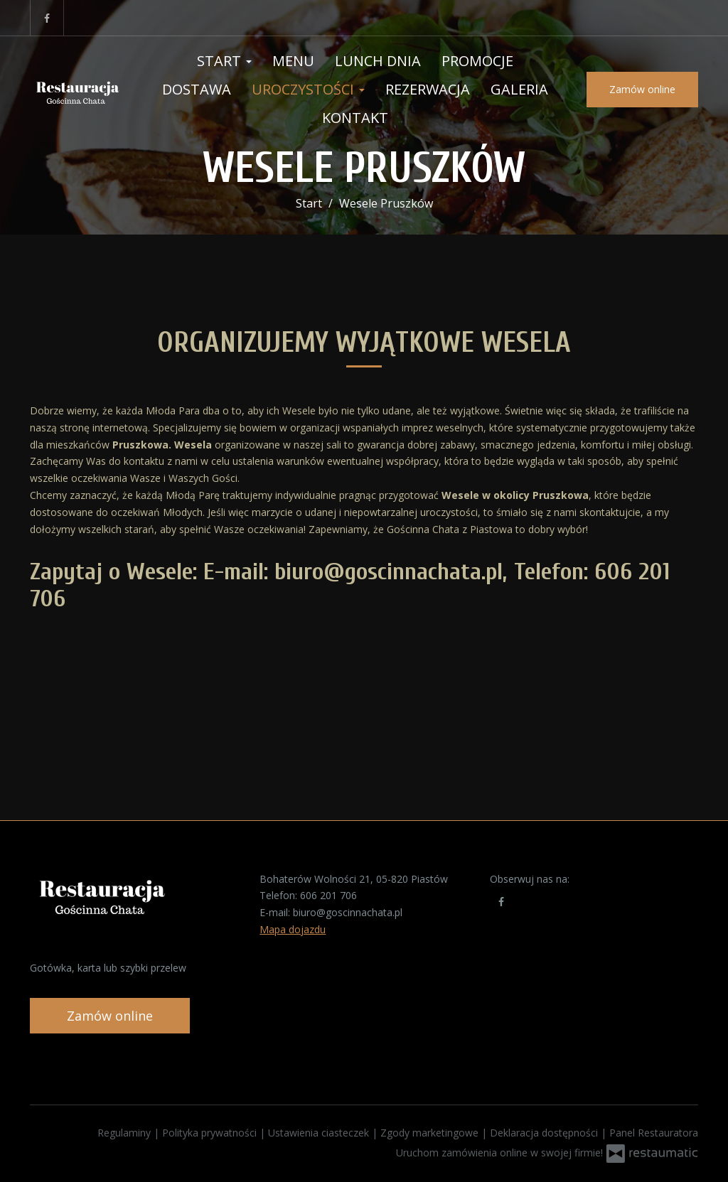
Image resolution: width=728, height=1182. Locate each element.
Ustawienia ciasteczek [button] (320, 1132)
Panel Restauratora (653, 1132)
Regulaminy (125, 1132)
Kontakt (355, 117)
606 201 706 (328, 895)
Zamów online (642, 89)
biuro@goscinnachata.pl (347, 912)
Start (224, 60)
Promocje (477, 60)
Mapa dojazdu (292, 929)
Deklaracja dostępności (545, 1132)
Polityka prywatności (210, 1132)
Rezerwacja (427, 89)
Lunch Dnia (378, 60)
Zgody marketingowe (430, 1132)
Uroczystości (308, 89)
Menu (293, 60)
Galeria (519, 89)
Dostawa (196, 89)
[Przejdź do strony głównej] (77, 89)
